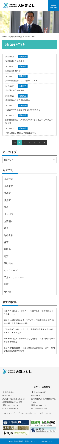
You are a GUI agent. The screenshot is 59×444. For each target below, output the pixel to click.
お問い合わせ (45, 413)
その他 (7, 291)
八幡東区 (8, 186)
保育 (6, 242)
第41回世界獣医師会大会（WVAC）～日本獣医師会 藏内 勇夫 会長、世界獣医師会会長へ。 (29, 321)
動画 (6, 284)
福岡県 (7, 249)
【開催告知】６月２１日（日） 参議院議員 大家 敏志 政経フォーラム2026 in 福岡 (29, 331)
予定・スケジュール (14, 277)
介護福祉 (8, 221)
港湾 (6, 256)
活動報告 (8, 263)
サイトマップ (8, 413)
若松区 (7, 193)
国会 (6, 207)
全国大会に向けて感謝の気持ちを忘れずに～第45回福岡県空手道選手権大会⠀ (29, 340)
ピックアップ (10, 270)
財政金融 (8, 235)
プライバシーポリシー (27, 413)
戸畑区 (7, 200)
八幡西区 (8, 179)
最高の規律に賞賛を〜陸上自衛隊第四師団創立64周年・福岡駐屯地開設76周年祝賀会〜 (29, 349)
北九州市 (8, 214)
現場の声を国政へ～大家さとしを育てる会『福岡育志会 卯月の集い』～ (28, 312)
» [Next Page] (44, 142)
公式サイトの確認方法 (42, 387)
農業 (6, 228)
